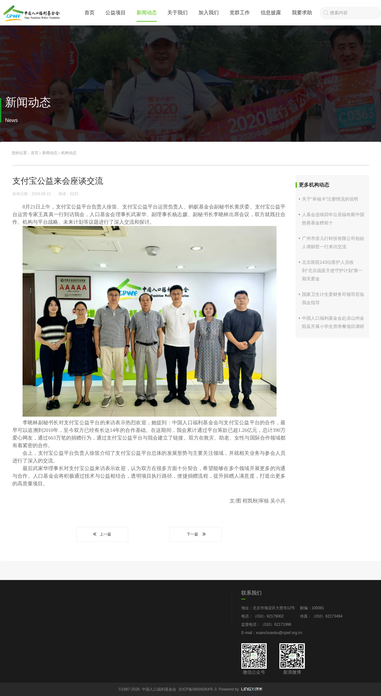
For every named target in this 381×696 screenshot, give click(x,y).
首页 (89, 12)
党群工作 (240, 12)
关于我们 (177, 12)
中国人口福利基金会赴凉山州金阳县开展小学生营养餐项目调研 (333, 322)
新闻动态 (147, 12)
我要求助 (302, 12)
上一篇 (102, 534)
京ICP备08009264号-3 (197, 689)
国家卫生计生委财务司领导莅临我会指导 (333, 298)
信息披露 (271, 12)
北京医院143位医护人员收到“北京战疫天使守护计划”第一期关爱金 (332, 270)
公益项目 (115, 12)
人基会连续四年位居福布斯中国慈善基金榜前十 (333, 218)
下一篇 (195, 534)
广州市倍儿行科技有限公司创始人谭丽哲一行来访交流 (333, 242)
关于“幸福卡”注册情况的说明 (330, 198)
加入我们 (208, 12)
